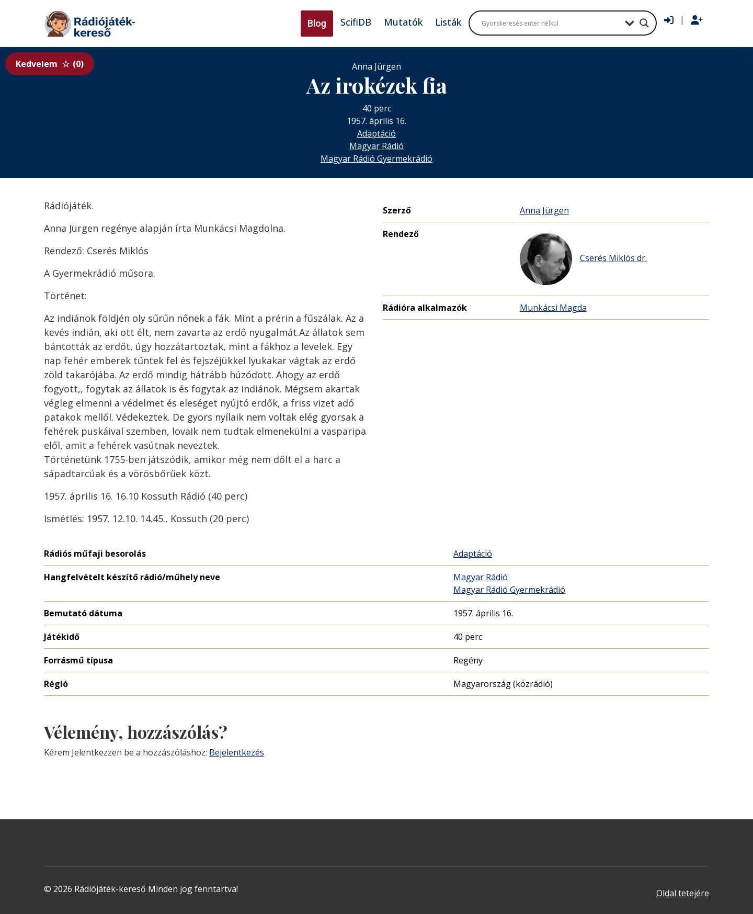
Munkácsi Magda (553, 307)
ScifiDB (355, 22)
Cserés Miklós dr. (583, 259)
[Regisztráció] (697, 20)
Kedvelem (50, 64)
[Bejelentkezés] (669, 20)
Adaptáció (376, 133)
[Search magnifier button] (644, 23)
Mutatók (403, 22)
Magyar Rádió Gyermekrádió (376, 158)
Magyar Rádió (376, 146)
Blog (316, 23)
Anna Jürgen (544, 210)
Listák (448, 22)
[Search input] (551, 23)
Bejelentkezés (236, 752)
